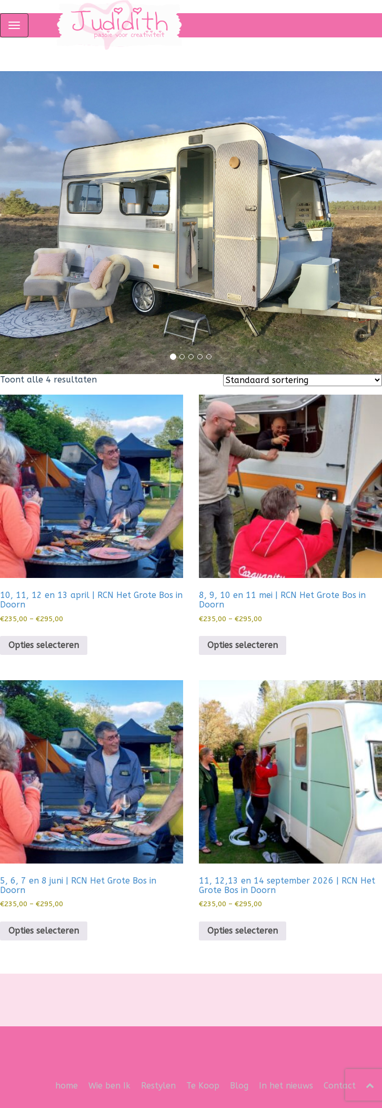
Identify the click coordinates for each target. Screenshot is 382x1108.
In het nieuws (286, 1086)
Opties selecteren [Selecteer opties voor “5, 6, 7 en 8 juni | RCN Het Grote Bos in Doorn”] (43, 931)
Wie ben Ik (109, 1086)
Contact (340, 1086)
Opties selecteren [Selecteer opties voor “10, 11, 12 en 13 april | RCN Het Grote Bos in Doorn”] (43, 645)
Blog (239, 1086)
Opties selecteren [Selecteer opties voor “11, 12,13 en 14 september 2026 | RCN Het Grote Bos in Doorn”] (242, 931)
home (66, 1086)
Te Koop (202, 1086)
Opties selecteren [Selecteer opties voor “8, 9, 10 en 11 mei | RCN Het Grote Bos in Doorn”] (242, 645)
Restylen (158, 1086)
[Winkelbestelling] (302, 380)
